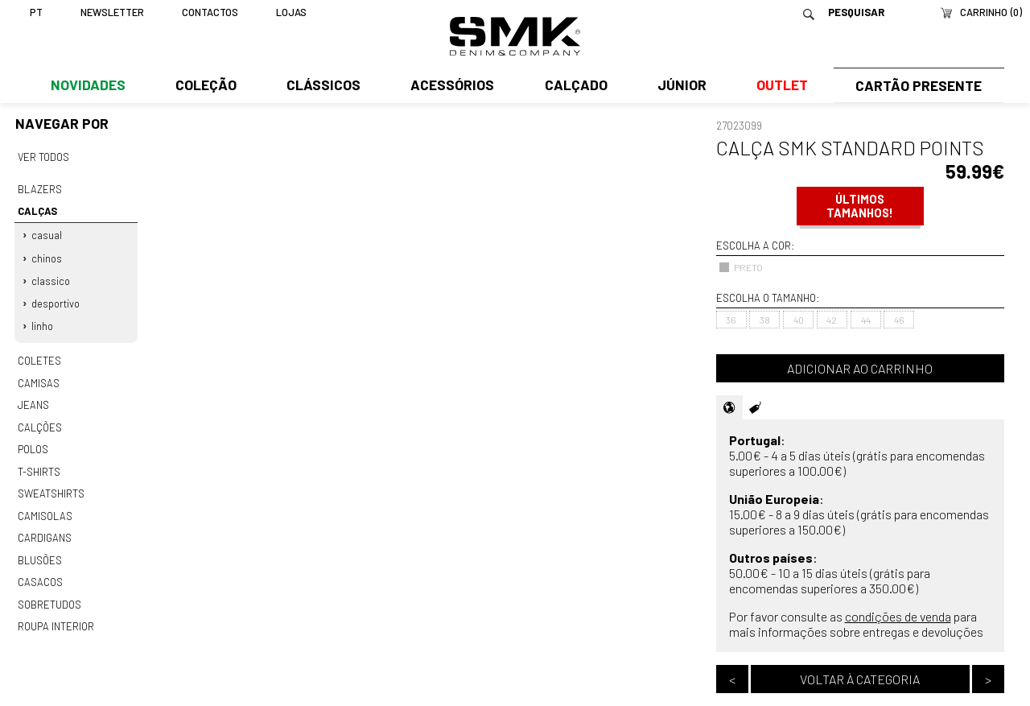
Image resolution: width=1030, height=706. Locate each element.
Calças (36, 209)
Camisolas (44, 504)
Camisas (38, 376)
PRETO (741, 267)
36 (731, 319)
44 (866, 319)
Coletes (39, 355)
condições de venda (898, 616)
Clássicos (322, 86)
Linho (43, 321)
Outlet (778, 86)
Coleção (205, 86)
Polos (33, 440)
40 (798, 319)
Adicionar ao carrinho (860, 368)
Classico (51, 276)
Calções (39, 418)
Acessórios (450, 86)
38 (765, 319)
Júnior (678, 86)
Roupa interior (55, 611)
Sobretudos (49, 590)
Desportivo (56, 298)
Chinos (47, 255)
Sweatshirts (51, 483)
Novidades (87, 86)
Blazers (39, 188)
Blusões (40, 547)
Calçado (573, 86)
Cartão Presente (917, 86)
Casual (47, 232)
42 (831, 319)
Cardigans (44, 525)
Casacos (39, 569)
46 (899, 319)
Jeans (33, 397)
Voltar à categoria (860, 679)
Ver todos (43, 157)
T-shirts (39, 462)
